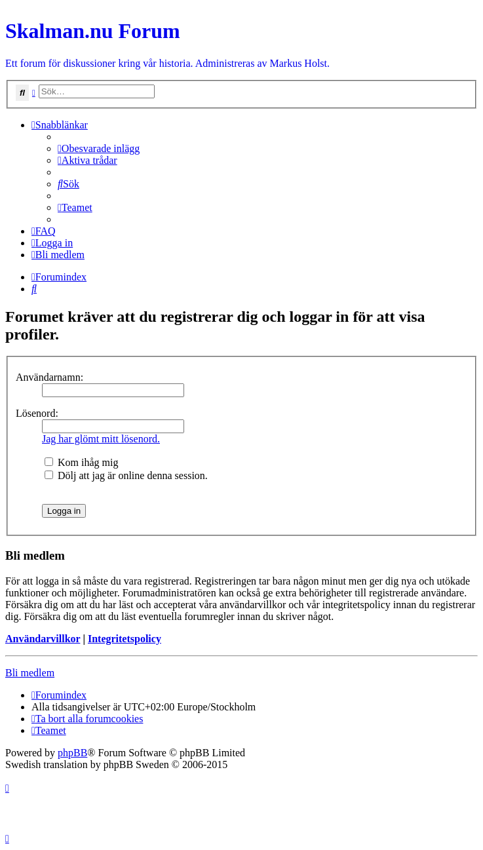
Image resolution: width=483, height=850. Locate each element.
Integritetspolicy (124, 638)
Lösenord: (37, 413)
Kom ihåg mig (81, 462)
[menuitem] (99, 148)
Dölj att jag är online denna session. (126, 475)
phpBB (72, 752)
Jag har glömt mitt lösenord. (101, 438)
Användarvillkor (42, 638)
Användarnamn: (49, 377)
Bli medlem (29, 672)
